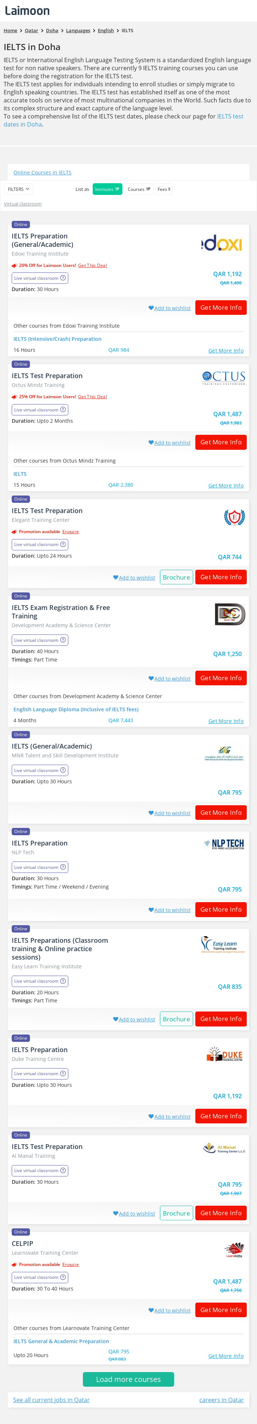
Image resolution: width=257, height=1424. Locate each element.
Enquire (70, 532)
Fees (164, 189)
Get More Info (218, 307)
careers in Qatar (221, 1400)
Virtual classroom (23, 203)
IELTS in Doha (32, 47)
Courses (139, 189)
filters (16, 189)
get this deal (92, 265)
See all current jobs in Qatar (51, 1400)
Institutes (107, 189)
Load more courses (128, 1379)
